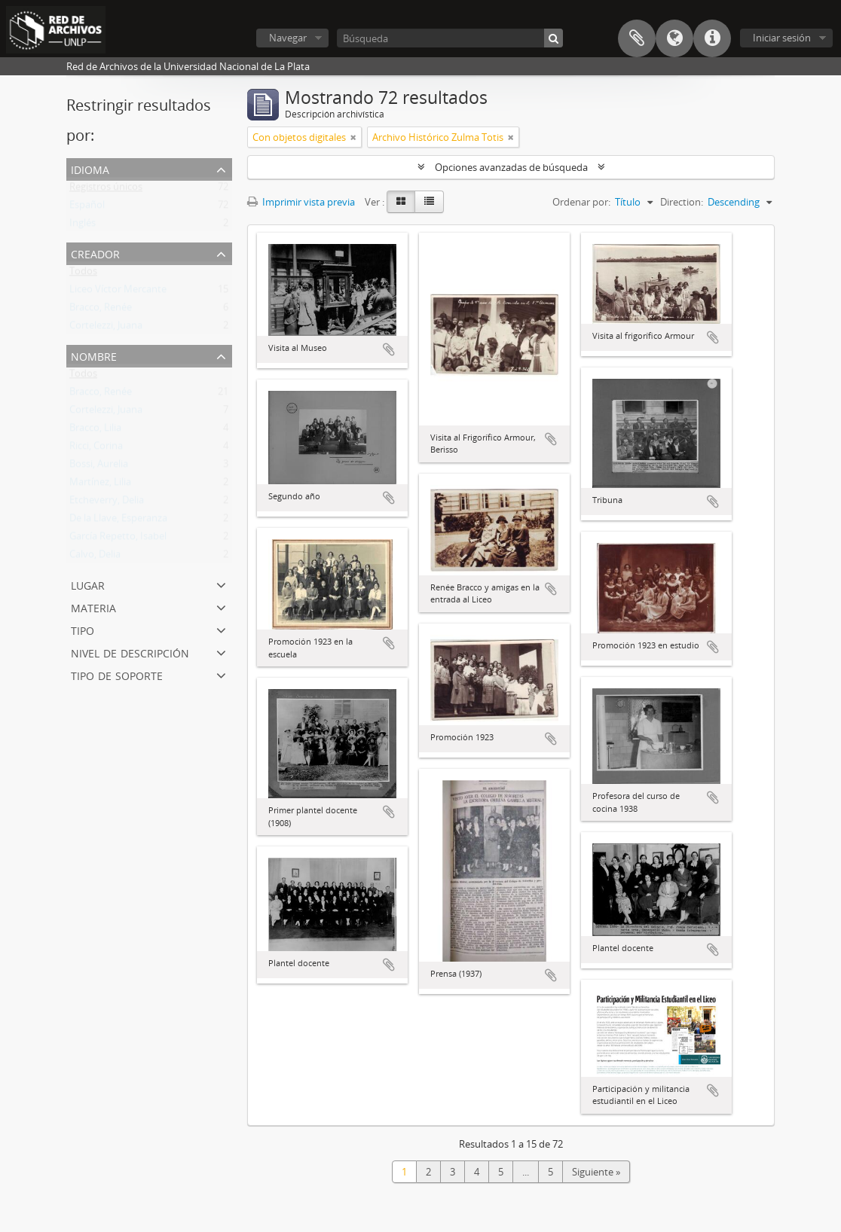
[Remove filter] (353, 137)
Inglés (82, 226)
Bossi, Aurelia (98, 467)
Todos (83, 274)
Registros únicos (105, 190)
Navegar (288, 37)
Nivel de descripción (130, 652)
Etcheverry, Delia (106, 503)
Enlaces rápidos (712, 38)
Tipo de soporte (117, 674)
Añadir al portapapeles (388, 349)
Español (87, 208)
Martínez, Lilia (100, 485)
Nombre (94, 355)
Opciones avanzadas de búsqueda (511, 167)
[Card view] (401, 202)
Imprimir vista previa (301, 202)
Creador (95, 252)
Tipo (82, 629)
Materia (93, 606)
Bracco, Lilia (95, 431)
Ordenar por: (581, 202)
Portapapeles (637, 38)
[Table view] (429, 202)
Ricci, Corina (96, 449)
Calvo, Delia (95, 557)
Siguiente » (596, 1172)
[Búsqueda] (450, 38)
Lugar (88, 584)
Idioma (674, 38)
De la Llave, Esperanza (118, 521)
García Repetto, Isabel (118, 539)
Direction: (681, 202)
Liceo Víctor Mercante (118, 292)
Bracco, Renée (100, 310)
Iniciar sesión (782, 37)
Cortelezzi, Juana (105, 328)
